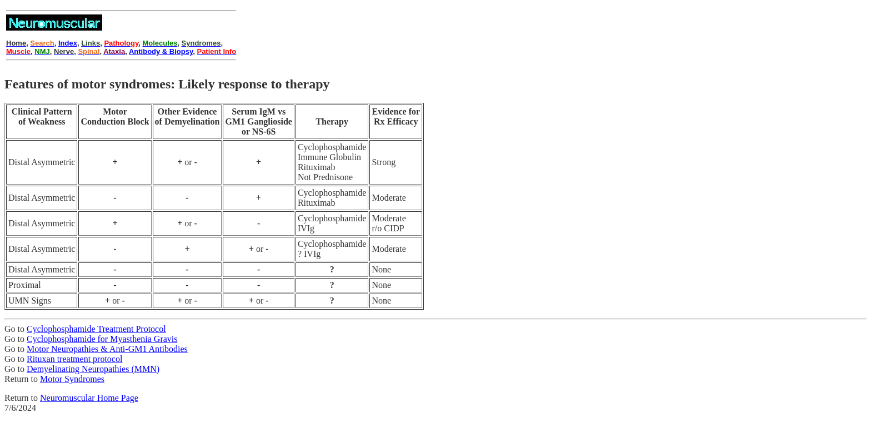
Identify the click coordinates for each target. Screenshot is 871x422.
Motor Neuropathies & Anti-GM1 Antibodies (107, 349)
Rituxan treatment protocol (74, 359)
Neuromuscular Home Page (89, 398)
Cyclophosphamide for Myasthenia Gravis (102, 339)
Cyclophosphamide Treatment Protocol (96, 329)
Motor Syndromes (72, 379)
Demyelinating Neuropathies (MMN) (93, 369)
